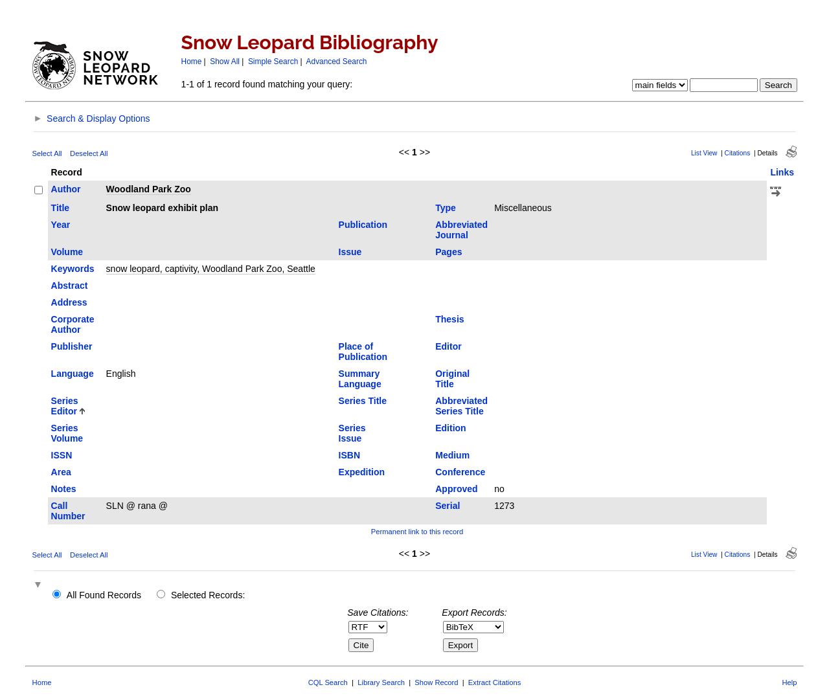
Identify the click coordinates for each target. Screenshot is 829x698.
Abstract (69, 285)
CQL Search (328, 682)
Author (66, 189)
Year (61, 225)
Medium (452, 455)
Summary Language (360, 378)
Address (69, 302)
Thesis (449, 319)
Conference (460, 472)
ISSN (62, 455)
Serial (447, 506)
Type (445, 208)
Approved (456, 489)
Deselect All (89, 153)
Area (61, 472)
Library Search (381, 682)
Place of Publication (363, 351)
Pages (448, 252)
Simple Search (273, 61)
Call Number (68, 511)
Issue (350, 252)
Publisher (72, 346)
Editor (448, 346)
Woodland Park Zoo (148, 189)
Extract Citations (494, 682)
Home (191, 61)
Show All (225, 61)
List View (704, 153)
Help (789, 682)
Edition (450, 428)
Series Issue (352, 433)
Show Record (436, 682)
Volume (67, 252)
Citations (738, 153)
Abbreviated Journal (461, 230)
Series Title (363, 401)
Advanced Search (336, 61)
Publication (363, 225)
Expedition (362, 472)
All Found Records (104, 595)
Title (60, 208)
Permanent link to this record (417, 531)
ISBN (349, 455)
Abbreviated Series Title (461, 406)
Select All (47, 153)
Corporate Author (73, 324)
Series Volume (67, 433)
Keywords (73, 269)
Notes (63, 489)
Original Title (452, 378)
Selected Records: (208, 595)
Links (782, 172)
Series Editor (64, 406)
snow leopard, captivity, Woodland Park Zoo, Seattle (210, 269)
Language (72, 373)
